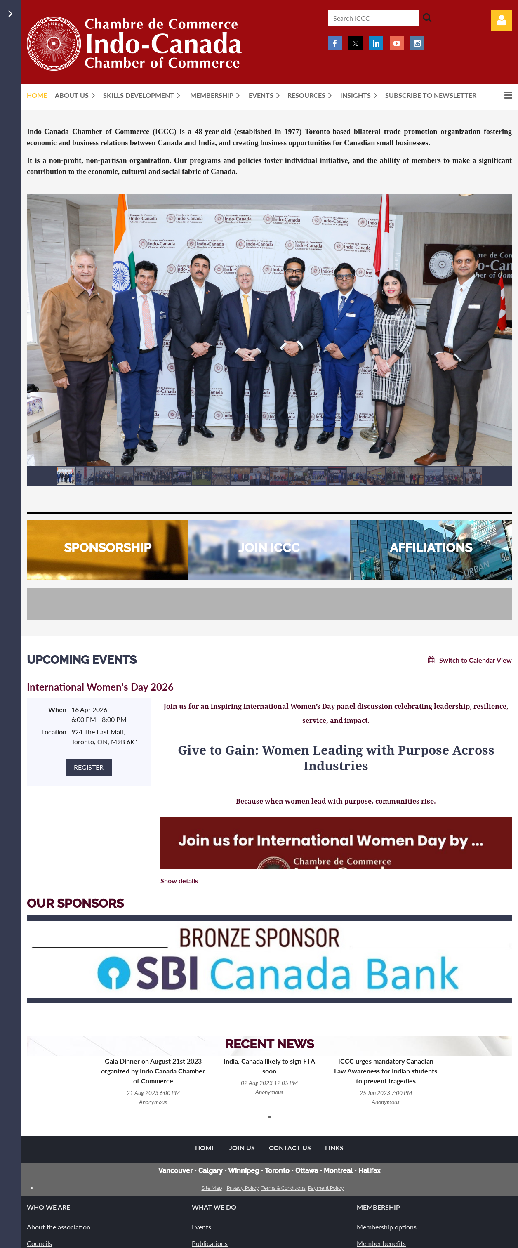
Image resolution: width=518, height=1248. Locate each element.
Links (334, 1147)
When (57, 709)
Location (53, 732)
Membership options (387, 1227)
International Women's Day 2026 (100, 687)
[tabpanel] (153, 1081)
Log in (501, 20)
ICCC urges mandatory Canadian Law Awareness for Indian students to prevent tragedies (385, 1071)
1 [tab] (269, 1117)
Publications (210, 1243)
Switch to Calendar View (475, 660)
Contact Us (290, 1147)
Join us (242, 1147)
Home (205, 1147)
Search (426, 17)
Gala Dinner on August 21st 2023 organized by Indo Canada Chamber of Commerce (153, 1071)
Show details (179, 881)
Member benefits (381, 1243)
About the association (58, 1227)
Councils (39, 1243)
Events (201, 1227)
